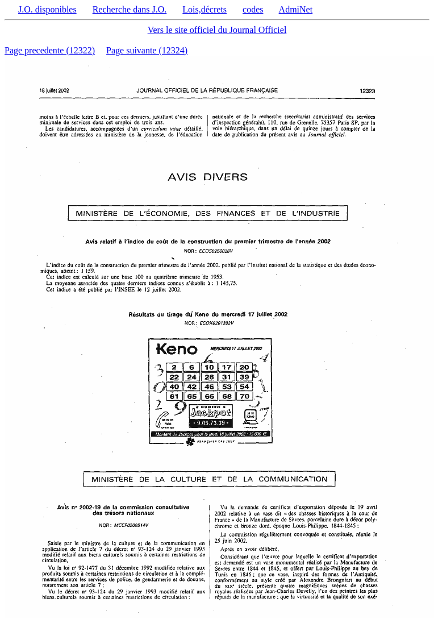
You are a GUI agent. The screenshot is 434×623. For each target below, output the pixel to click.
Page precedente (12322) (50, 50)
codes (253, 9)
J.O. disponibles (47, 9)
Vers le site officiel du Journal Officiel (217, 30)
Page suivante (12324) (146, 50)
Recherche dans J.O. (130, 9)
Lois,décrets (204, 9)
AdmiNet (296, 9)
